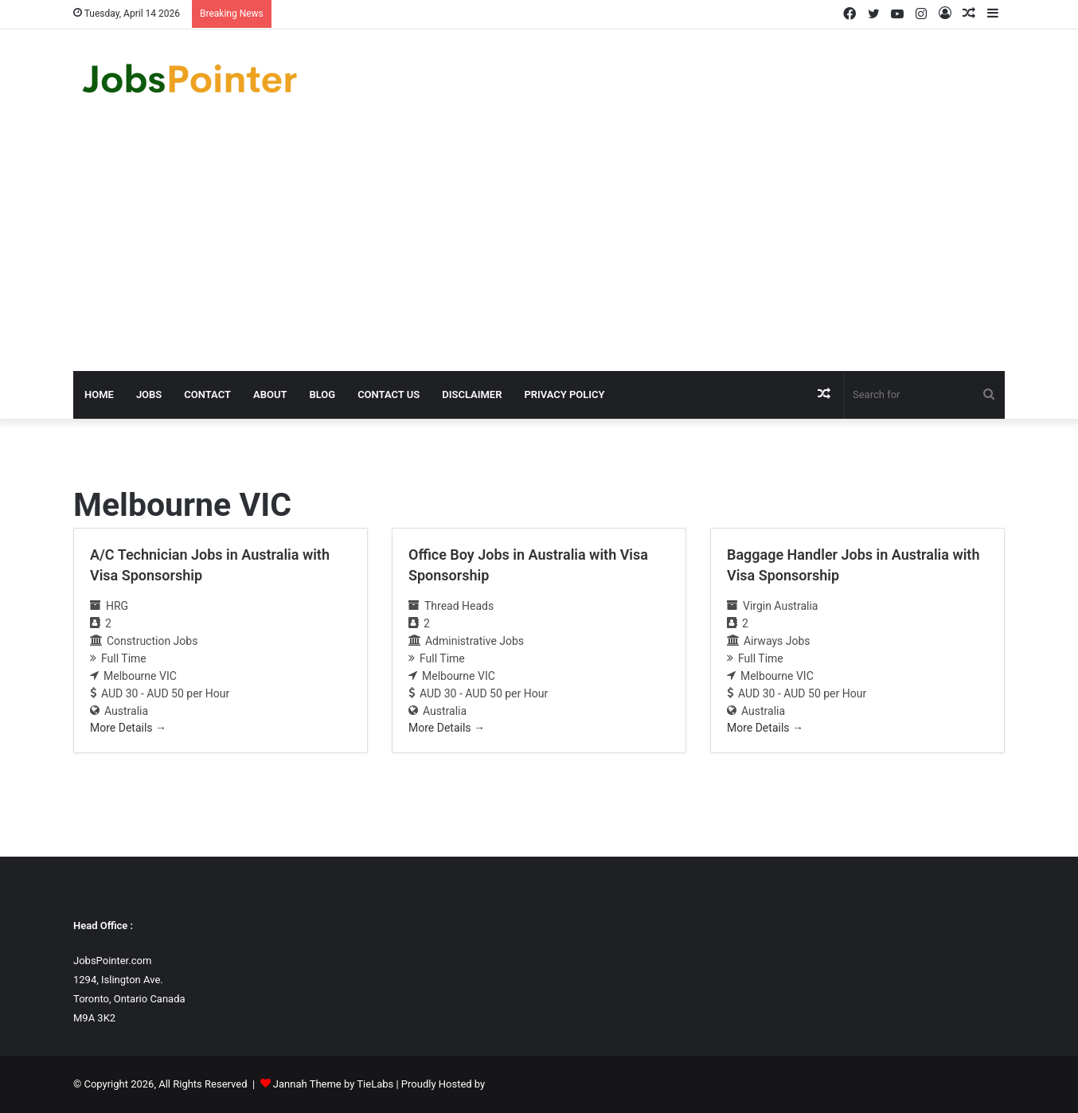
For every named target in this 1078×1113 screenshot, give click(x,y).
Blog (322, 394)
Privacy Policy (564, 394)
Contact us (388, 394)
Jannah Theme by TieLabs (333, 1084)
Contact (207, 394)
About (270, 394)
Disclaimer (472, 394)
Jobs (149, 394)
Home (99, 394)
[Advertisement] (539, 251)
